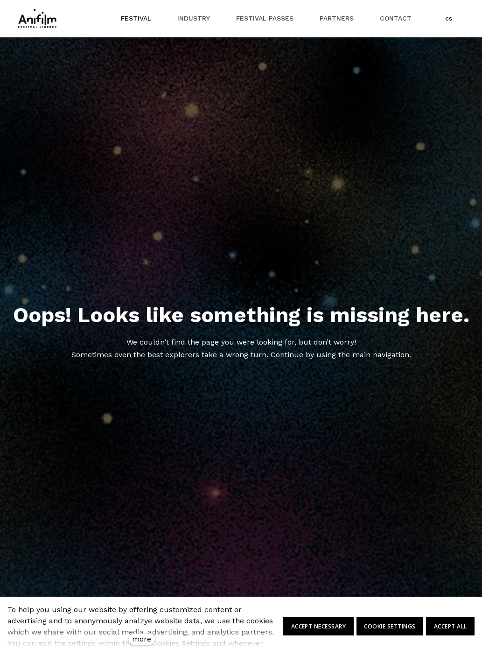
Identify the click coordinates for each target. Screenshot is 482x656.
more (141, 639)
